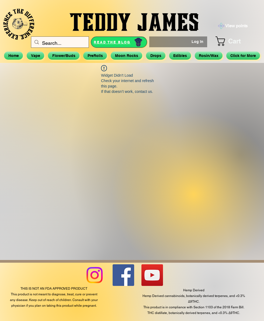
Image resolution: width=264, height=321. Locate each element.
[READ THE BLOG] (119, 42)
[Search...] (59, 43)
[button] (235, 41)
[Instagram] (94, 275)
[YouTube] (152, 275)
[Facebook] (123, 275)
